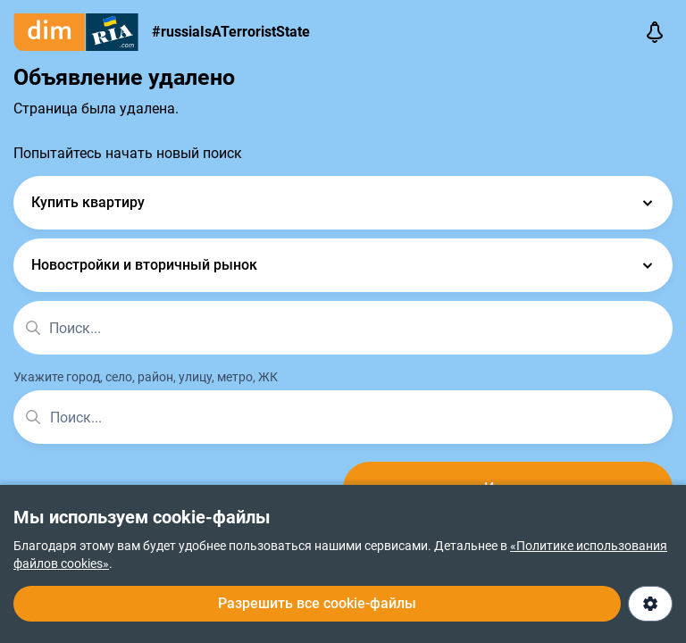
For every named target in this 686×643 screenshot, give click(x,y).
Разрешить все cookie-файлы (317, 603)
